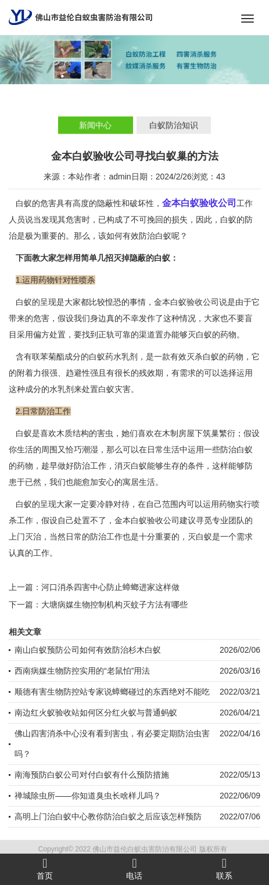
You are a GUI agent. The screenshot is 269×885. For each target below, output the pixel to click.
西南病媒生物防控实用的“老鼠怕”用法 (82, 670)
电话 (134, 868)
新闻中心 (95, 126)
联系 (224, 868)
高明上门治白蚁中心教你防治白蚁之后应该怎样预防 (108, 816)
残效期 (151, 372)
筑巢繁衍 (219, 433)
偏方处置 (49, 334)
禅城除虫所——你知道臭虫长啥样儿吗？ (88, 795)
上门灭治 (25, 536)
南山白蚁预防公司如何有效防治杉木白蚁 (88, 649)
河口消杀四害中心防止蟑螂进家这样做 (110, 587)
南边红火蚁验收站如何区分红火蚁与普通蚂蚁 (96, 712)
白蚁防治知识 (173, 126)
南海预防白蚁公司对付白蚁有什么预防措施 (92, 774)
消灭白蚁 (130, 465)
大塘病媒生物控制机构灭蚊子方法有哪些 (114, 604)
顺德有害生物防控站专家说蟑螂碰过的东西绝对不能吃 (112, 691)
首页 (45, 868)
